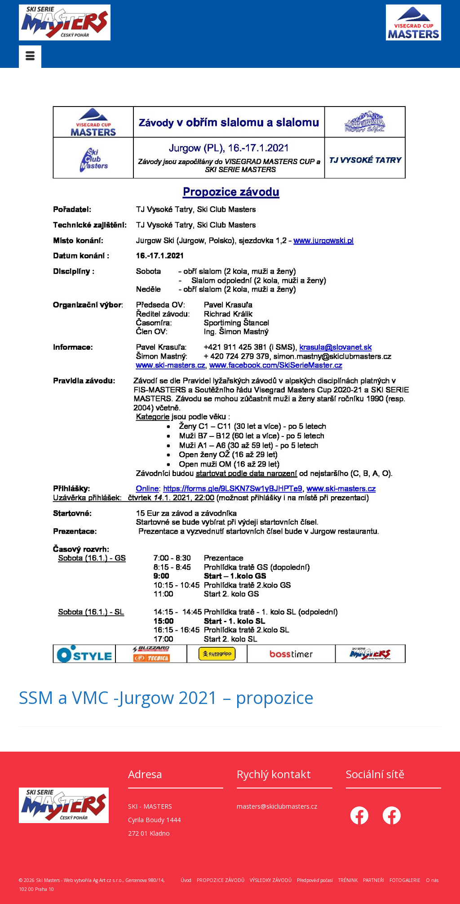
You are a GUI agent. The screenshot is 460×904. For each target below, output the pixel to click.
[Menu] (30, 56)
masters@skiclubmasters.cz (277, 806)
